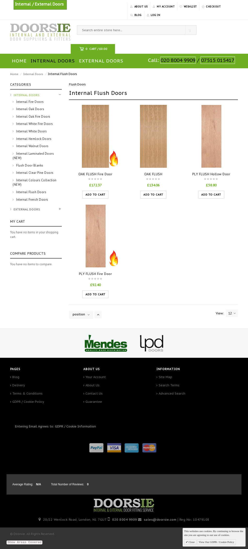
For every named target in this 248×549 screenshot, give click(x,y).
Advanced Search (172, 393)
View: (219, 313)
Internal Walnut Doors (32, 146)
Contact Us (94, 393)
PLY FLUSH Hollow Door (211, 174)
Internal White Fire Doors (34, 124)
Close (191, 542)
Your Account (95, 377)
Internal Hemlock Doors (34, 139)
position (79, 314)
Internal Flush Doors (31, 192)
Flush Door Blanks (29, 165)
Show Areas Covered (24, 542)
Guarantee (93, 402)
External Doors (27, 209)
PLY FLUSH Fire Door (95, 274)
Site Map (165, 377)
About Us (92, 385)
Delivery (18, 385)
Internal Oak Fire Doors (33, 116)
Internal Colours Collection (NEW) (35, 182)
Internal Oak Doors (30, 109)
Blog (15, 377)
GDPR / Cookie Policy (28, 402)
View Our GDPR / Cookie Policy (216, 542)
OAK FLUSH (153, 174)
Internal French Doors (32, 200)
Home (14, 74)
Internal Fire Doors (30, 102)
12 (232, 313)
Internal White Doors (31, 131)
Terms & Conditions (27, 393)
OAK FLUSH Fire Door (95, 174)
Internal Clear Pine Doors (35, 173)
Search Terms (169, 385)
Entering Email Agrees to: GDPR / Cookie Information (55, 426)
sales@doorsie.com (160, 520)
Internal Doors (33, 74)
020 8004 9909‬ (124, 520)
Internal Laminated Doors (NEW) (33, 156)
